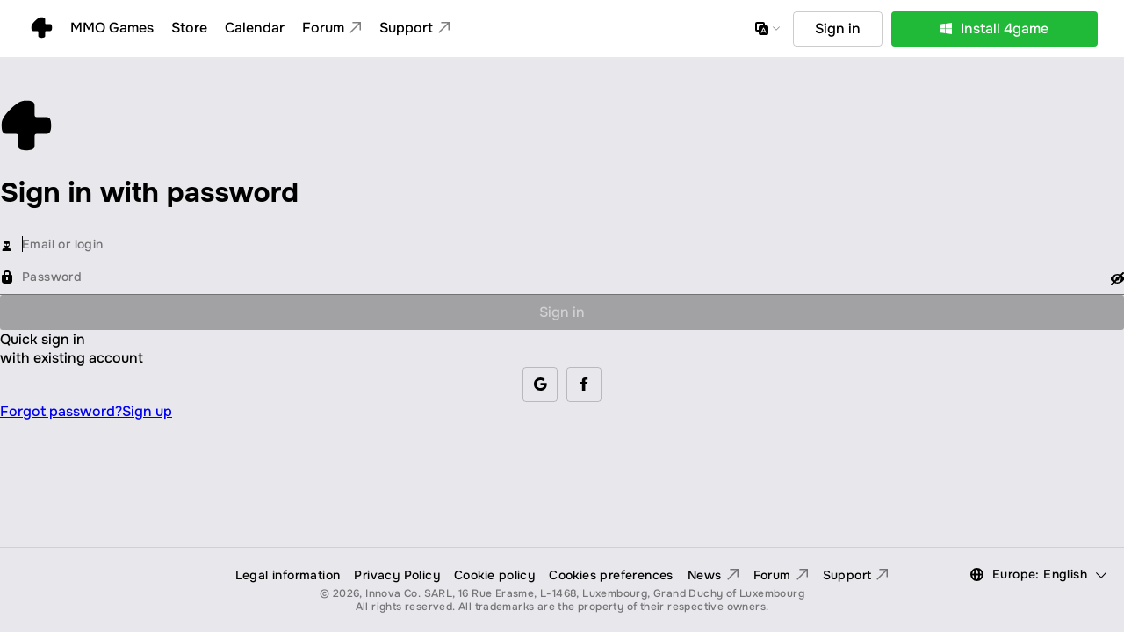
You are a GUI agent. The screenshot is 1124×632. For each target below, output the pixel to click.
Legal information (288, 575)
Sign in (562, 312)
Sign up (147, 411)
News (713, 575)
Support (856, 575)
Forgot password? (61, 411)
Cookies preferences (611, 575)
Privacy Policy (397, 575)
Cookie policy (494, 575)
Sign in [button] (838, 28)
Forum (781, 575)
